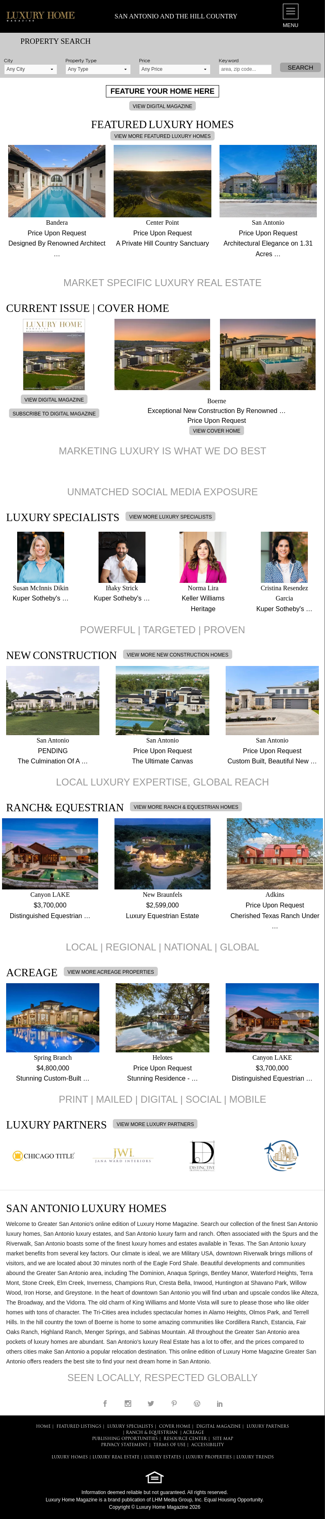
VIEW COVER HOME (216, 431)
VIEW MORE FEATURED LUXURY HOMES (162, 136)
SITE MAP (223, 1439)
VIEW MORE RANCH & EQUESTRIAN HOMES (186, 807)
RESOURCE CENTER (185, 1439)
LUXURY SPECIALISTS (130, 1426)
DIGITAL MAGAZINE (218, 1426)
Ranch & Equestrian (151, 1433)
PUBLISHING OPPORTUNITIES (125, 1439)
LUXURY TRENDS (255, 1457)
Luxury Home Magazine (72, 1500)
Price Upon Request (57, 233)
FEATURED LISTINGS (78, 1426)
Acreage (193, 1433)
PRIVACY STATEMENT (124, 1445)
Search (301, 67)
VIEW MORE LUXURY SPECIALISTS (170, 517)
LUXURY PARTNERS (268, 1426)
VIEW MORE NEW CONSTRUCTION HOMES (178, 655)
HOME (43, 1426)
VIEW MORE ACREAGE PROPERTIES (110, 972)
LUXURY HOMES (70, 1457)
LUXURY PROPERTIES (209, 1457)
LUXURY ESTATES (162, 1457)
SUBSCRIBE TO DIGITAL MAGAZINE (54, 414)
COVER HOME (175, 1426)
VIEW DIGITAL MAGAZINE (162, 106)
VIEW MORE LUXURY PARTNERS (155, 1124)
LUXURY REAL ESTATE (115, 1457)
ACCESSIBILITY (207, 1445)
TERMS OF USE (169, 1445)
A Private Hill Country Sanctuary (162, 243)
